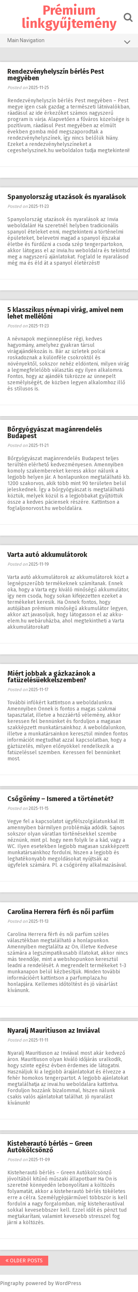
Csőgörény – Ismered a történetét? (60, 799)
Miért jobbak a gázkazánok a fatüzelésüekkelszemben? (51, 676)
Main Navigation (69, 41)
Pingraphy (12, 1283)
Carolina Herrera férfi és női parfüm (60, 912)
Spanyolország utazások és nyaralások (66, 197)
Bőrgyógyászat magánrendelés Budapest (54, 432)
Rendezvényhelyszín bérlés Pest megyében (55, 74)
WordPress (68, 1283)
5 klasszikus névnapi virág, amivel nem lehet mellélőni (65, 313)
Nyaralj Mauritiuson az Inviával (53, 1031)
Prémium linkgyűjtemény (69, 17)
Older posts (24, 1261)
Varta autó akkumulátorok (47, 555)
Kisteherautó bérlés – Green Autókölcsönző (49, 1146)
